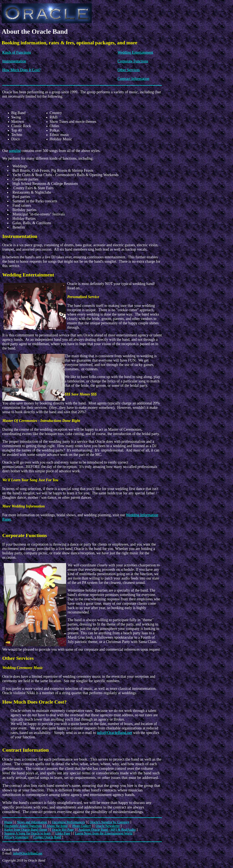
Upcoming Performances (68, 822)
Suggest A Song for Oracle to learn (27, 833)
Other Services (129, 70)
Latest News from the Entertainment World (103, 833)
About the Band (56, 826)
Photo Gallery (81, 826)
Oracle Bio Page (63, 829)
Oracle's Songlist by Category (109, 822)
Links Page (62, 833)
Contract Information (133, 79)
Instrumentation (14, 61)
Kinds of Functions (16, 52)
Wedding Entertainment (135, 52)
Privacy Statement (16, 837)
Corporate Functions (133, 61)
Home (8, 822)
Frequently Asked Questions (23, 826)
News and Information (32, 822)
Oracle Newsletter (107, 826)
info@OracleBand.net (114, 732)
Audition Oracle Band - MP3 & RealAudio (107, 829)
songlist (15, 151)
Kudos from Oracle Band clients (25, 829)
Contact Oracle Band (47, 837)
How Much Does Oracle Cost (33, 702)
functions (70, 158)
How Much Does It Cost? (21, 70)
